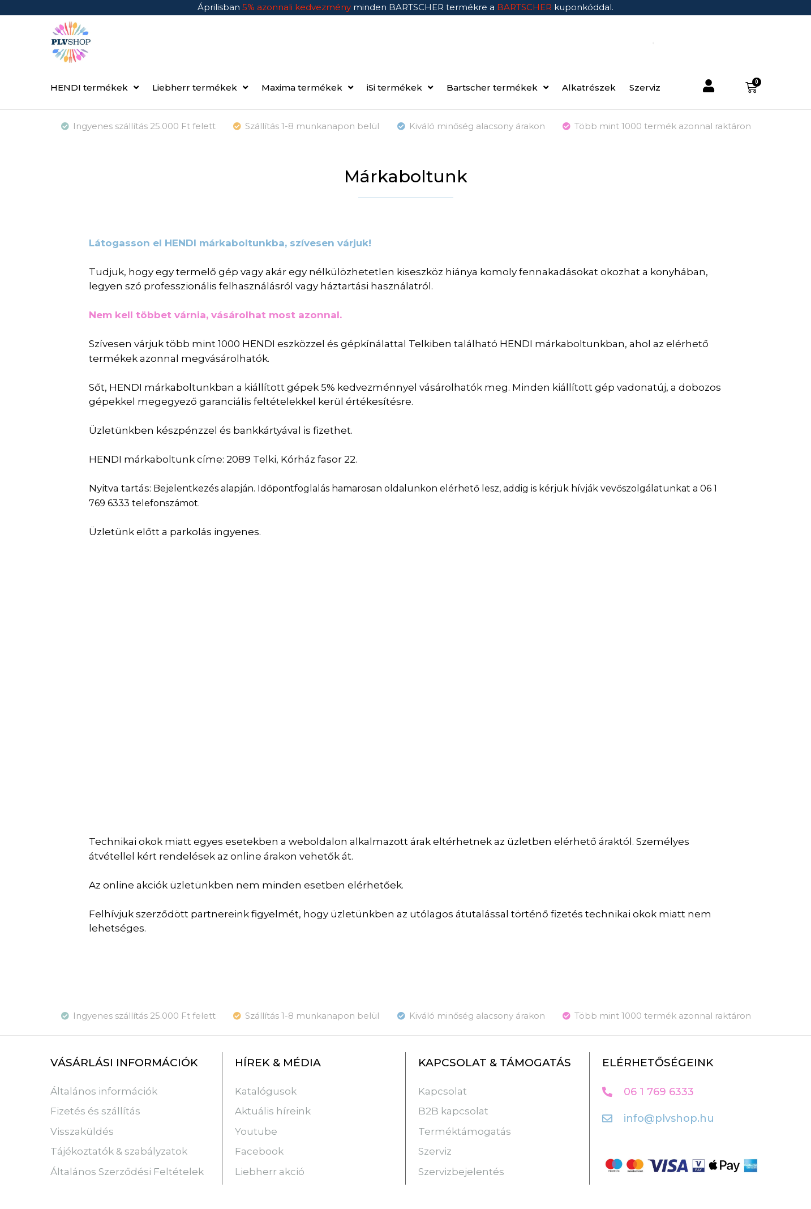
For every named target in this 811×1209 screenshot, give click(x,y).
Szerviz (644, 87)
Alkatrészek (589, 87)
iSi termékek (400, 87)
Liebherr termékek (200, 87)
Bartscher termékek (497, 87)
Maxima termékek (307, 87)
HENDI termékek (94, 87)
